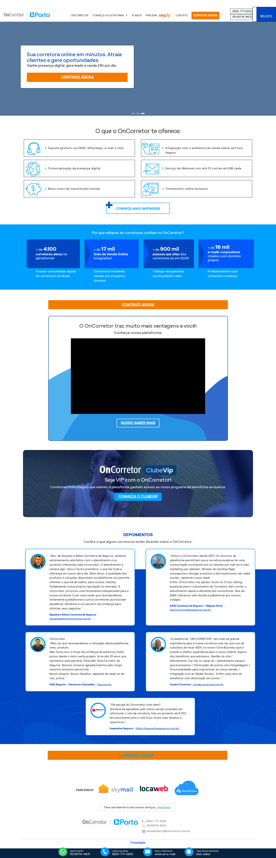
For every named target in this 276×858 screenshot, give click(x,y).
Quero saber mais (138, 423)
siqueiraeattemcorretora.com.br (70, 618)
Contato (182, 15)
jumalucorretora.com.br (208, 684)
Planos (137, 15)
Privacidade (138, 842)
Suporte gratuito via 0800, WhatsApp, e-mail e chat (74, 145)
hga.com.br (104, 684)
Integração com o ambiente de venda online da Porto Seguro (192, 148)
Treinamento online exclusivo (175, 186)
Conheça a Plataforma (110, 15)
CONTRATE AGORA (205, 15)
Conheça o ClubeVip (138, 497)
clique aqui (163, 807)
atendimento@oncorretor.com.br (168, 831)
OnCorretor (79, 15)
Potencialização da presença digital (62, 166)
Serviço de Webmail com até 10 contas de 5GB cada (191, 166)
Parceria (158, 15)
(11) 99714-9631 (242, 16)
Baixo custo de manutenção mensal (62, 186)
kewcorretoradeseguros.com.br (190, 609)
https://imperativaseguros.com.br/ (157, 728)
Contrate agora (77, 77)
